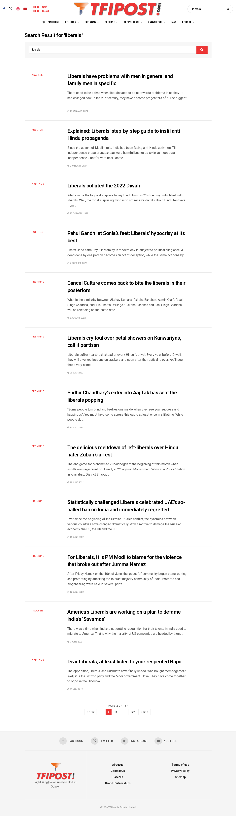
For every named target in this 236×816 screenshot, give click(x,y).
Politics (70, 22)
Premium (50, 22)
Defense (110, 22)
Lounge (186, 22)
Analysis (38, 75)
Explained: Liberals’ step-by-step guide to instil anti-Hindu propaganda (124, 134)
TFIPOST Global (41, 11)
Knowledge (155, 22)
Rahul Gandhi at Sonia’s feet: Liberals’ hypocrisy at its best (126, 237)
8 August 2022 (76, 318)
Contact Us (118, 771)
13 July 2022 (75, 427)
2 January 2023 (77, 166)
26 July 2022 (75, 372)
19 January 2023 (77, 111)
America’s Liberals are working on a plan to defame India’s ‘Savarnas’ (124, 615)
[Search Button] (229, 9)
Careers (118, 777)
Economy (90, 22)
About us (117, 765)
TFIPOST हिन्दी (40, 7)
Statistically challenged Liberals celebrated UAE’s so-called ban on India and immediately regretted (126, 506)
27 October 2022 (77, 213)
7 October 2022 (77, 263)
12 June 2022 (75, 592)
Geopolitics (131, 22)
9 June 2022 (74, 641)
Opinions (38, 184)
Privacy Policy (180, 771)
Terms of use (180, 765)
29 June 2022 (75, 482)
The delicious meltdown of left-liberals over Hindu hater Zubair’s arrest (122, 451)
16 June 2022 (75, 537)
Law (173, 22)
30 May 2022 (75, 689)
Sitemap (180, 777)
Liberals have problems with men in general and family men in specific (120, 80)
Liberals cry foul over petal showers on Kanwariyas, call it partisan (124, 341)
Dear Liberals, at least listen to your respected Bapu (124, 662)
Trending (38, 282)
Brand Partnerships (118, 783)
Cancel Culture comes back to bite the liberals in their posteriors (126, 286)
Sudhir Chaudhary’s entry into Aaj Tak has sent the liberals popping (122, 396)
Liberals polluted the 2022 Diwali (103, 186)
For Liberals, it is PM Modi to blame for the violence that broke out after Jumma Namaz (124, 561)
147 (132, 712)
